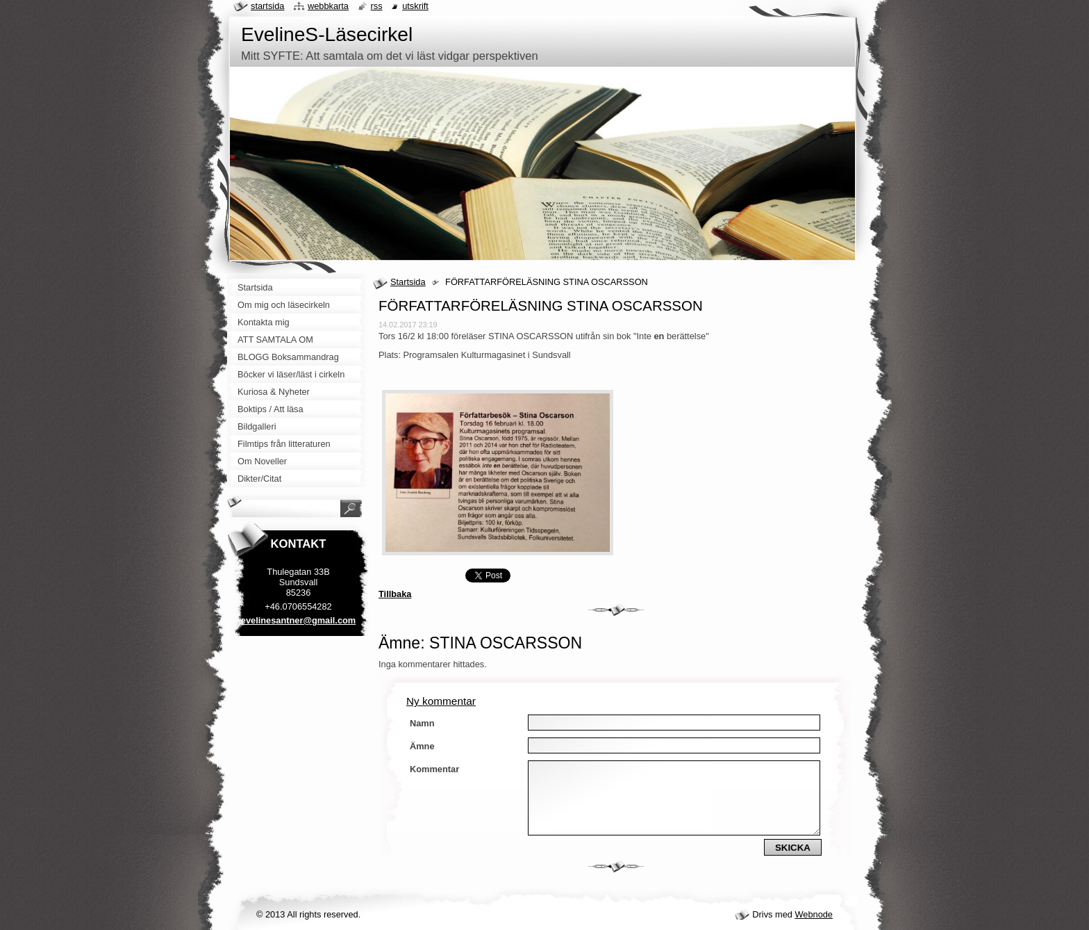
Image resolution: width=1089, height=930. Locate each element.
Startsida (408, 282)
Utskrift (415, 6)
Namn (422, 723)
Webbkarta (328, 6)
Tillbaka (395, 594)
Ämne (422, 746)
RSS (377, 6)
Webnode (814, 914)
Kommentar (434, 769)
